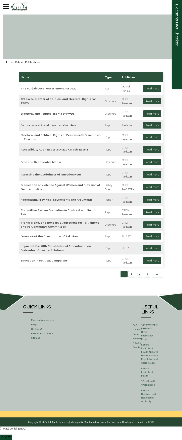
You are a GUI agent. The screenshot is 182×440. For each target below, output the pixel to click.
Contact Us (37, 329)
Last (157, 274)
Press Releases (138, 336)
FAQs (135, 325)
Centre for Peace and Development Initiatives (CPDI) (127, 421)
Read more (152, 88)
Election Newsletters (42, 320)
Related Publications (42, 333)
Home (8, 62)
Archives (137, 329)
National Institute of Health (147, 372)
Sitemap (35, 337)
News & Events (137, 345)
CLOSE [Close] (6, 437)
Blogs (34, 324)
